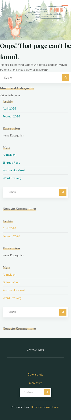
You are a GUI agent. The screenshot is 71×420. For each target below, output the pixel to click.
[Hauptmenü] (65, 7)
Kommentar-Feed (14, 170)
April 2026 (9, 108)
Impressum (35, 383)
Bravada (36, 407)
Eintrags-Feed (11, 162)
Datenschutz (35, 374)
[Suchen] (65, 77)
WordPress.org (12, 178)
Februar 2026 (11, 116)
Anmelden (9, 154)
